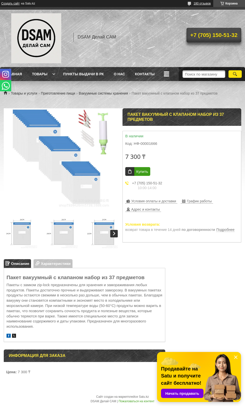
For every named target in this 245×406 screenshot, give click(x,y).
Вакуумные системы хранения (103, 93)
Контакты (144, 74)
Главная (13, 74)
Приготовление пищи (58, 93)
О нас (119, 74)
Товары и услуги (24, 93)
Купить (142, 171)
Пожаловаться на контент (136, 401)
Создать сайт (10, 3)
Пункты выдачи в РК (83, 74)
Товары (40, 74)
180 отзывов (202, 3)
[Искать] (235, 74)
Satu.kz (144, 396)
